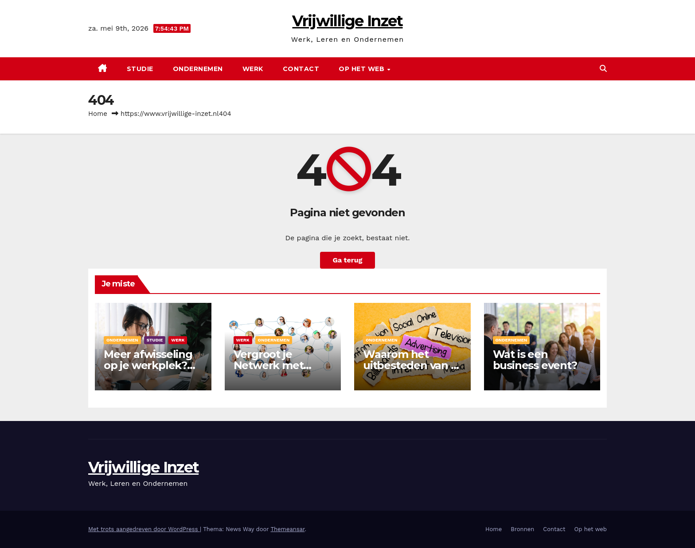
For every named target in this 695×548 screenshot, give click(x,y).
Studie (140, 69)
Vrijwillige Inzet (347, 21)
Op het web (363, 69)
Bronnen (522, 529)
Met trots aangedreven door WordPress (144, 529)
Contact (301, 69)
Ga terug (347, 260)
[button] (603, 68)
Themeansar (287, 529)
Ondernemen (198, 69)
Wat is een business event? (535, 360)
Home (97, 114)
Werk (252, 69)
